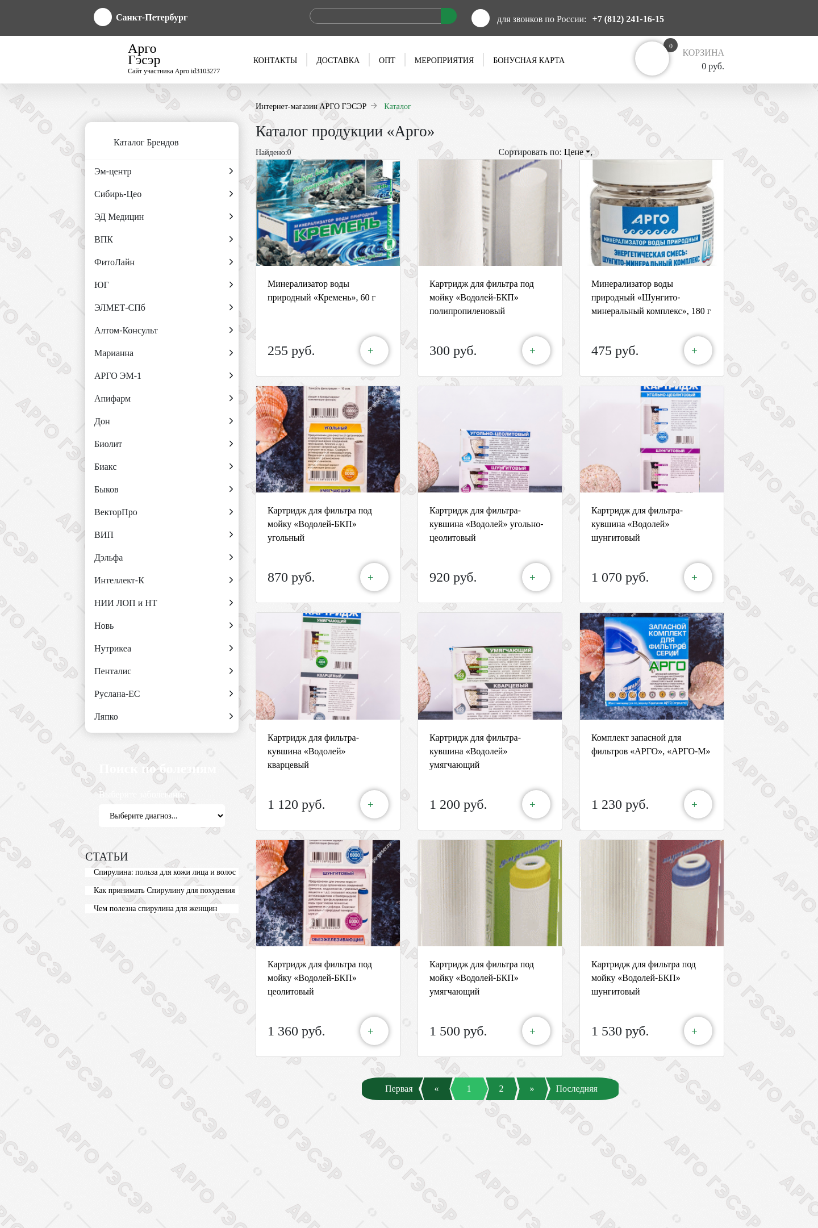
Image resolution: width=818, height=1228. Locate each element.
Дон (163, 421)
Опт (387, 60)
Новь (163, 626)
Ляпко (163, 717)
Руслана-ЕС (163, 694)
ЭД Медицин (163, 217)
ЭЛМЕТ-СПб (163, 308)
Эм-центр (163, 171)
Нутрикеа (163, 648)
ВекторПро (163, 512)
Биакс (163, 467)
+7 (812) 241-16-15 (628, 19)
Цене (577, 152)
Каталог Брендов (132, 143)
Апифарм (163, 399)
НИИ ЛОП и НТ (163, 603)
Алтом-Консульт (163, 330)
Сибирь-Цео (163, 194)
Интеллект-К (163, 580)
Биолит (163, 444)
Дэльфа (163, 558)
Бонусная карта (529, 60)
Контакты (275, 60)
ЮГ (163, 285)
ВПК (163, 240)
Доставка (338, 60)
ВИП (163, 535)
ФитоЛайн (163, 262)
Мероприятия (444, 60)
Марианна (163, 353)
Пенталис (163, 671)
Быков (163, 489)
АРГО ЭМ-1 (163, 376)
